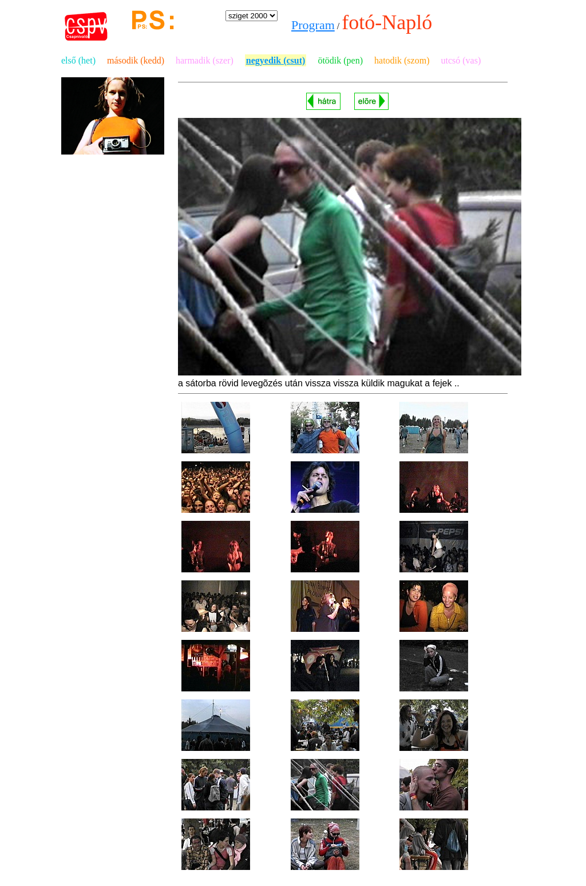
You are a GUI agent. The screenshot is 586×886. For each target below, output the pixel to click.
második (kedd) (135, 60)
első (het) (78, 60)
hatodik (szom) (401, 60)
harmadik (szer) (204, 60)
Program (313, 25)
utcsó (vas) (461, 60)
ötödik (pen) (340, 60)
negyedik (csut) (276, 60)
